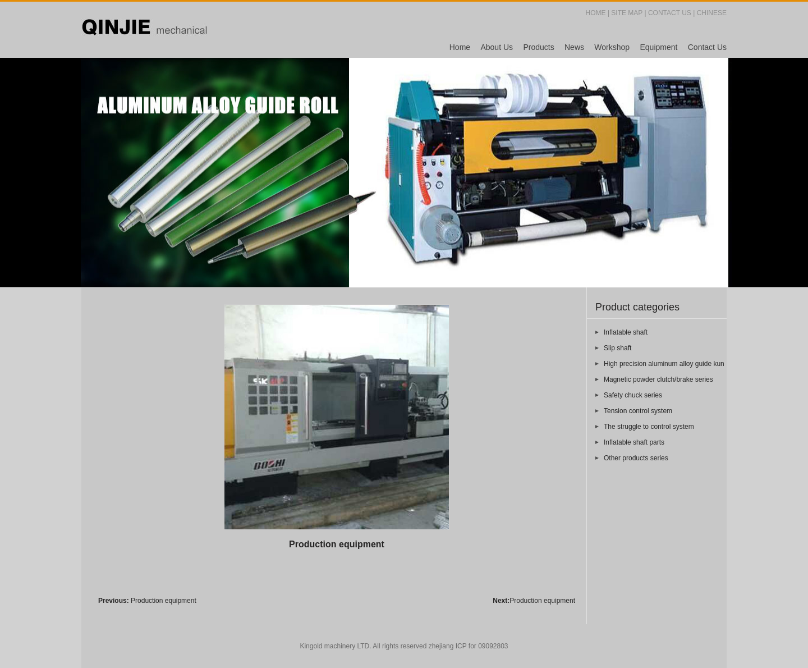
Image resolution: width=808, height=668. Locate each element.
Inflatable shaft (626, 332)
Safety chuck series (633, 395)
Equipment (658, 47)
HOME (596, 13)
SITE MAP (626, 13)
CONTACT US (669, 13)
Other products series (636, 458)
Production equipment (163, 601)
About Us (496, 47)
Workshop (612, 47)
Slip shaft (617, 348)
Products (538, 47)
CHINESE (712, 13)
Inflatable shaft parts (634, 442)
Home (459, 47)
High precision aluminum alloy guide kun (664, 364)
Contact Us (707, 47)
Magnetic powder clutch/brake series (658, 379)
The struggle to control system (649, 427)
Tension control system (638, 411)
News (574, 47)
